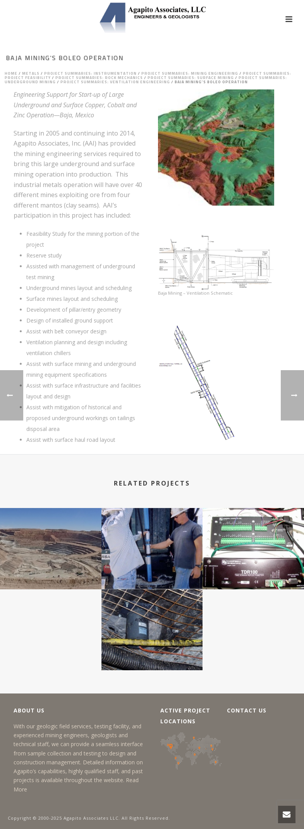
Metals (31, 73)
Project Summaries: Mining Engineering (189, 73)
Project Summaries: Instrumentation (90, 73)
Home (11, 73)
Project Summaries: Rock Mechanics (99, 78)
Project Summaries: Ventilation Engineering (115, 82)
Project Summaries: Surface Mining (191, 78)
